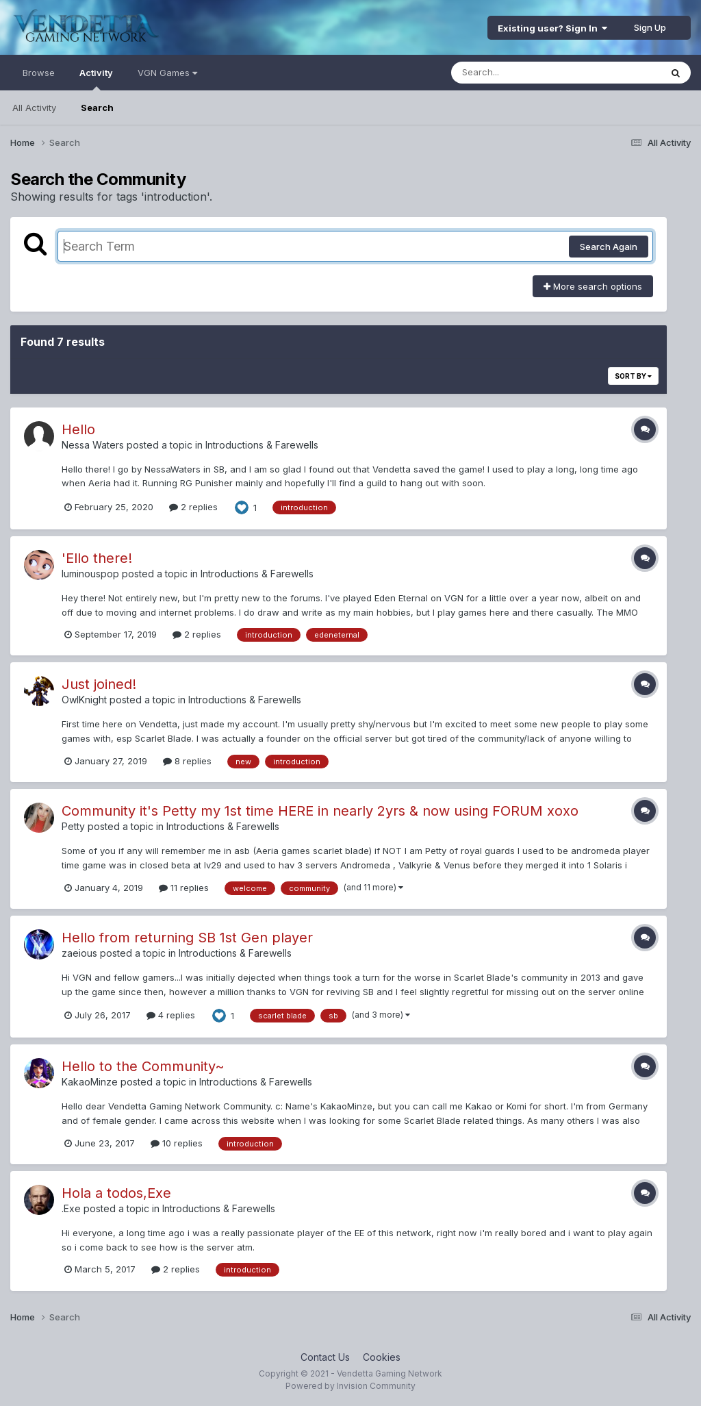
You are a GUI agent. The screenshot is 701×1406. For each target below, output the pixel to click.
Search (97, 107)
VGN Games (167, 72)
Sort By (633, 376)
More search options (593, 286)
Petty (73, 826)
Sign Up (650, 27)
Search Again (608, 246)
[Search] (518, 73)
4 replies (170, 1014)
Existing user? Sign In (552, 28)
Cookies (381, 1357)
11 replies (184, 887)
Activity (96, 78)
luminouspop (90, 573)
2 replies (193, 506)
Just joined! (99, 684)
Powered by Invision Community (350, 1386)
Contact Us (325, 1357)
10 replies (177, 1143)
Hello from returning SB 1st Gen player (187, 937)
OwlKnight (84, 699)
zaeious (79, 953)
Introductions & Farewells (261, 445)
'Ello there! (97, 558)
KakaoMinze (90, 1082)
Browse (39, 72)
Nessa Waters (93, 445)
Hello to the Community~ (143, 1066)
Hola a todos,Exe (116, 1193)
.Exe (71, 1208)
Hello (78, 429)
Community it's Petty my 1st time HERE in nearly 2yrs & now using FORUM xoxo (320, 811)
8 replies (187, 760)
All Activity (34, 107)
